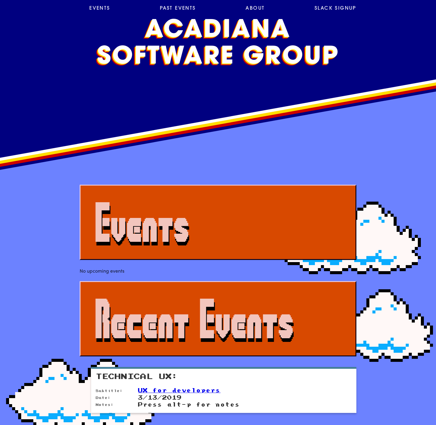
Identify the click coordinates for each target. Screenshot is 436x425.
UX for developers (179, 390)
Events (99, 8)
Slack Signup (335, 8)
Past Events (178, 8)
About (255, 8)
